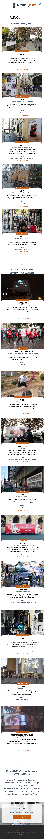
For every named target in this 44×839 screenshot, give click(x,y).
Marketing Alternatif (20, 602)
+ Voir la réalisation (22, 69)
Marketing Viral (18, 459)
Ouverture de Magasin (29, 158)
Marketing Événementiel (12, 410)
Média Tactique (18, 158)
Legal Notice (22, 834)
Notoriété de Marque (34, 410)
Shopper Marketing (23, 410)
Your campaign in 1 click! (22, 817)
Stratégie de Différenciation (29, 459)
